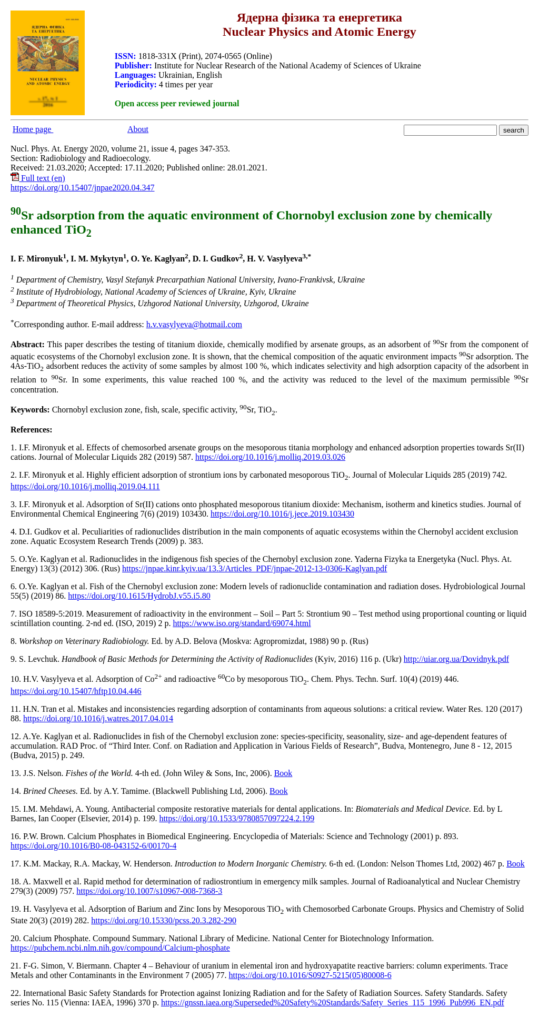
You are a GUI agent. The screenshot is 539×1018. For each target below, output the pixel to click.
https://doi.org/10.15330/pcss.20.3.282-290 (163, 920)
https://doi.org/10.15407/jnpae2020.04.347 (82, 187)
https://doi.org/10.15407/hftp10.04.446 (76, 691)
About (137, 129)
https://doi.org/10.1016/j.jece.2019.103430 (282, 513)
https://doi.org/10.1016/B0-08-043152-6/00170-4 (93, 845)
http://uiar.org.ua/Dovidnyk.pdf (456, 658)
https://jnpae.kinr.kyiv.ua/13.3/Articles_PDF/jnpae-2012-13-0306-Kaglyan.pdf (254, 568)
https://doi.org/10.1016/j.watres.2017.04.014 (98, 718)
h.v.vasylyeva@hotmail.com (194, 324)
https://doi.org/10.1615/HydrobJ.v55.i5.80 (139, 595)
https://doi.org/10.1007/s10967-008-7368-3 (149, 890)
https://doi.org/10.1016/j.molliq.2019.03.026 (270, 456)
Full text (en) (38, 178)
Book (283, 773)
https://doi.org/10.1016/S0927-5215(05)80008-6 (310, 975)
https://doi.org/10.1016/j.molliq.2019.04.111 (85, 486)
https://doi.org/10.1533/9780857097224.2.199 (236, 818)
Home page (33, 129)
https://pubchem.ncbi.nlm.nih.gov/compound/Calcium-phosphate (120, 947)
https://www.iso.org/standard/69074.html (242, 623)
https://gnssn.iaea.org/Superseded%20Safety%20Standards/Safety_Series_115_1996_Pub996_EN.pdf (332, 1002)
